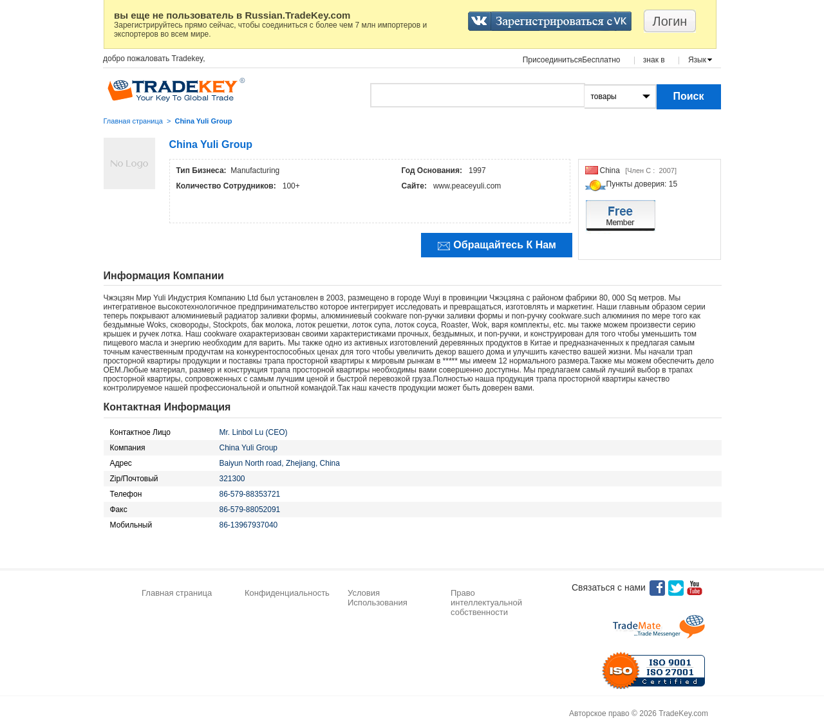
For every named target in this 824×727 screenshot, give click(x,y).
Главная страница (133, 121)
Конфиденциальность (287, 593)
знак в (654, 59)
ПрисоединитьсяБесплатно (572, 59)
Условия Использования (377, 597)
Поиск (688, 96)
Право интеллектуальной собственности (486, 602)
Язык (697, 59)
